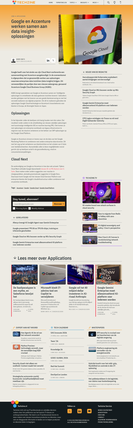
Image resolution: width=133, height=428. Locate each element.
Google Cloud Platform (47, 188)
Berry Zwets (45, 311)
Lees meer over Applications (45, 258)
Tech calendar (61, 327)
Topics (72, 2)
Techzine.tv (91, 178)
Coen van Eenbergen (17, 310)
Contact (101, 417)
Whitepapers (98, 327)
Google (26, 188)
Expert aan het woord (27, 327)
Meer (95, 2)
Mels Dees (72, 309)
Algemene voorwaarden (107, 420)
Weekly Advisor (38, 208)
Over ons (101, 415)
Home (51, 2)
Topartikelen (61, 2)
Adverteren (102, 412)
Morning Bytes (22, 208)
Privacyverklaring (105, 422)
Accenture (20, 188)
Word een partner (105, 410)
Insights (83, 2)
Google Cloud (34, 188)
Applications (21, 16)
